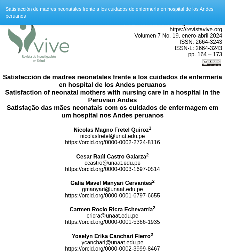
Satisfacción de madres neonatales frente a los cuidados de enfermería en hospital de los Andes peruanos (110, 12)
